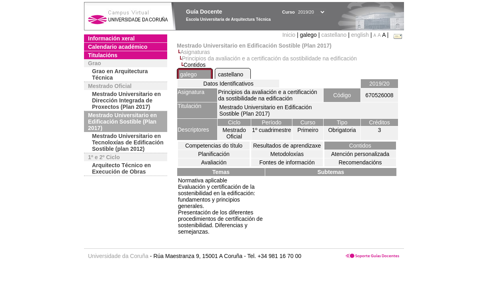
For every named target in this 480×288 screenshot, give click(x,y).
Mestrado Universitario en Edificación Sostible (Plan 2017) (122, 121)
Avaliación (214, 162)
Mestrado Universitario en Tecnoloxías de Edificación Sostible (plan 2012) (128, 142)
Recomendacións (360, 162)
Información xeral (111, 38)
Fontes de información (287, 162)
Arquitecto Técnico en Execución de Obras (121, 168)
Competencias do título (213, 145)
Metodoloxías (287, 154)
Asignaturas (195, 52)
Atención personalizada (360, 154)
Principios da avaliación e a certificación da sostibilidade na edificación (269, 58)
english (360, 35)
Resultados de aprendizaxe (287, 145)
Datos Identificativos (228, 83)
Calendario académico (118, 47)
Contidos (360, 145)
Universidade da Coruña (118, 256)
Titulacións (103, 55)
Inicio (289, 35)
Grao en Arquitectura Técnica (120, 74)
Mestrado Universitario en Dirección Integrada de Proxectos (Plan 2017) (126, 100)
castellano (333, 35)
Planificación (214, 154)
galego (188, 74)
